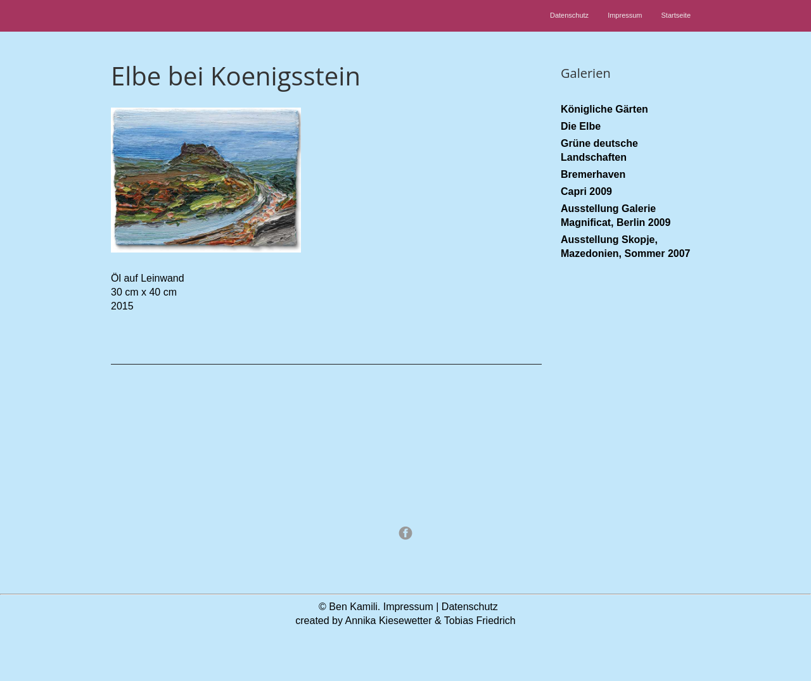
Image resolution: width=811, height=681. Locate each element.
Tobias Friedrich (480, 620)
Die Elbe (581, 126)
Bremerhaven (593, 174)
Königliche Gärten (604, 109)
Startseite (676, 15)
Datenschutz (569, 15)
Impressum (625, 15)
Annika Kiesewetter (388, 620)
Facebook (405, 533)
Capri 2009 (586, 191)
